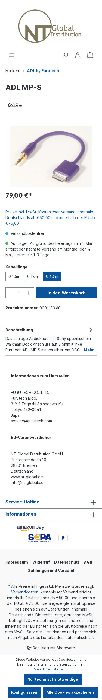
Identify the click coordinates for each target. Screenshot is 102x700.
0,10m (13, 276)
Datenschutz (67, 562)
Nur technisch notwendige (52, 679)
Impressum (16, 562)
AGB (88, 562)
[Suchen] (65, 55)
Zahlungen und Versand (51, 570)
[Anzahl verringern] (11, 292)
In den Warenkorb (67, 293)
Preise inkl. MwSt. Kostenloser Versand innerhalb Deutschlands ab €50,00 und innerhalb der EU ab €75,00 (50, 218)
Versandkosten (24, 592)
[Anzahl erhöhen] (29, 292)
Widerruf (41, 562)
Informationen (20, 514)
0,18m (32, 276)
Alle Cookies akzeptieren (70, 692)
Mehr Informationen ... (51, 669)
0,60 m (52, 276)
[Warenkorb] (90, 55)
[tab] (49, 339)
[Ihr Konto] (78, 55)
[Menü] (11, 55)
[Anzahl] (20, 292)
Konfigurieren (24, 692)
